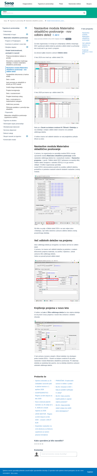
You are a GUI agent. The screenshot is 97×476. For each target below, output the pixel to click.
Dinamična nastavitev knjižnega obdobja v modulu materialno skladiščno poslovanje (16, 63)
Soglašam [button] (90, 472)
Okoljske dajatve (16, 47)
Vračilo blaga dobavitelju (14, 87)
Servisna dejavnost (9, 130)
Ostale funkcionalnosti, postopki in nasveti (59, 21)
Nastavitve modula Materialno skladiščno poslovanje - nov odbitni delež (17, 69)
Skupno (68, 39)
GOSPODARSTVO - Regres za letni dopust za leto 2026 (43, 395)
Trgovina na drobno (9, 120)
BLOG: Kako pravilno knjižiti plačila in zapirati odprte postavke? (63, 399)
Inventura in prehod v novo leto (15, 44)
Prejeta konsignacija (13, 90)
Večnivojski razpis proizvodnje (13, 124)
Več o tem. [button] (14, 473)
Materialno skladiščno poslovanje (35, 21)
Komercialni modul (9, 139)
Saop (5, 21)
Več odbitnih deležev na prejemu (86, 45)
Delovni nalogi (8, 133)
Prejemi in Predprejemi (16, 41)
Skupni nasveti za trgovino (15, 136)
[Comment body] (58, 454)
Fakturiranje (7, 31)
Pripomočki (9, 112)
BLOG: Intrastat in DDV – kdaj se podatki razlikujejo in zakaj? (64, 390)
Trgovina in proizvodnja (16, 21)
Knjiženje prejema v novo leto (87, 51)
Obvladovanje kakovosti (11, 127)
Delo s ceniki (10, 79)
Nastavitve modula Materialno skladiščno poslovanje (86, 36)
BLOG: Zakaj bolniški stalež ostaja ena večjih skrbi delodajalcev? (63, 408)
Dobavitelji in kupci (15, 34)
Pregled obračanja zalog (14, 96)
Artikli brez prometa (12, 104)
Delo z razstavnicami (13, 93)
